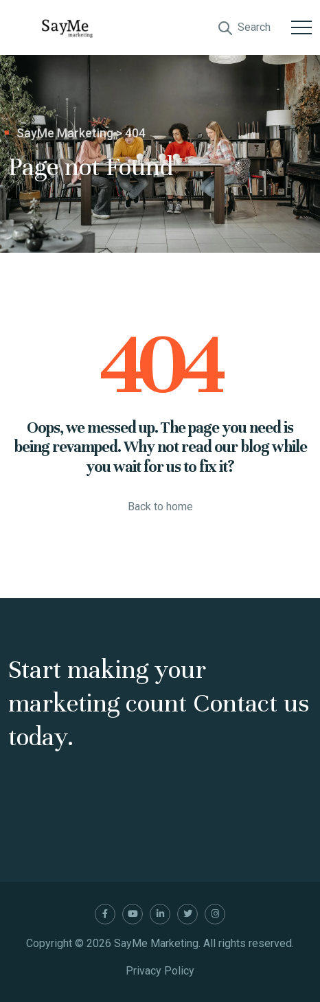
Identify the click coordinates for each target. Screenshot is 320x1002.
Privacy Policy (160, 970)
